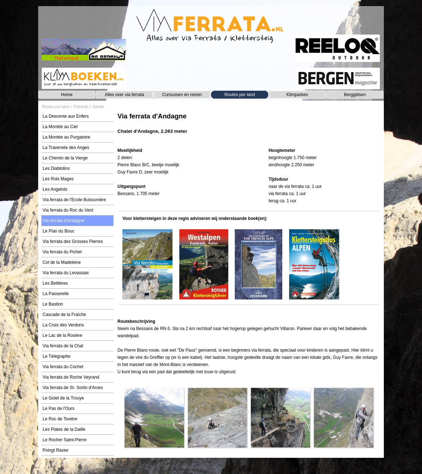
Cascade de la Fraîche (64, 314)
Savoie (98, 106)
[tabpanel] (248, 127)
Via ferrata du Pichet (62, 251)
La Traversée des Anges (65, 147)
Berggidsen (355, 94)
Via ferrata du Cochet (62, 366)
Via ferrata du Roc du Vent (67, 210)
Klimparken (297, 94)
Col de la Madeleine (61, 262)
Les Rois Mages (57, 178)
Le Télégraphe (56, 356)
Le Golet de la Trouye (63, 398)
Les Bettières (55, 283)
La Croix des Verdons (63, 325)
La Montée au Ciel (59, 126)
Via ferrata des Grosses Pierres (72, 241)
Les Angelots (54, 189)
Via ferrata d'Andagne (63, 220)
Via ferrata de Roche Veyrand (70, 377)
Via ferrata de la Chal (62, 345)
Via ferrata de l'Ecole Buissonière (74, 199)
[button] (153, 417)
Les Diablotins (55, 168)
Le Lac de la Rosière (62, 335)
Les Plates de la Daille (63, 429)
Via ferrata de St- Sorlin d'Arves (72, 387)
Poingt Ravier (55, 450)
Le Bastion (52, 304)
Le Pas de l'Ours (58, 408)
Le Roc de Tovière (59, 418)
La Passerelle (55, 293)
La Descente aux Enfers (65, 116)
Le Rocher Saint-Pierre (64, 439)
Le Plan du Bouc (58, 231)
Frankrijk (80, 106)
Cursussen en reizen (182, 94)
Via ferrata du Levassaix (65, 272)
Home (66, 94)
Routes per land (239, 94)
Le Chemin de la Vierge (64, 158)
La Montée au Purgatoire (66, 137)
